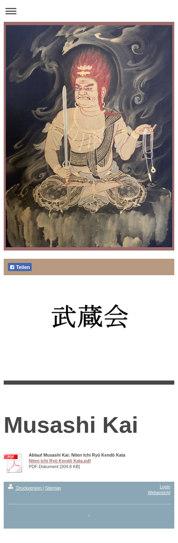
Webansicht (159, 492)
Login (165, 486)
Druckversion (25, 487)
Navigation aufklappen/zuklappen (89, 11)
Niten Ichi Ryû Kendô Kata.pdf (60, 460)
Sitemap (53, 487)
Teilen (19, 267)
